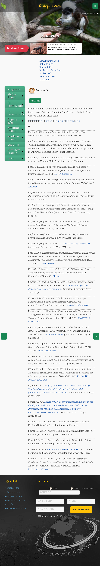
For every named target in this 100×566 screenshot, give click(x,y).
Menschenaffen (47, 76)
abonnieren (81, 509)
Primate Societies (54, 334)
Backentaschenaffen (50, 70)
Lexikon (16, 158)
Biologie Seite (49, 6)
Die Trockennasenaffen (16, 112)
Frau (76, 488)
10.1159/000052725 (47, 350)
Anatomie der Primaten (16, 129)
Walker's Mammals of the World (63, 449)
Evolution (44, 79)
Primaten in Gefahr (16, 120)
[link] (97, 14)
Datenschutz (12, 492)
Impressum (12, 488)
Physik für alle (13, 496)
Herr (55, 488)
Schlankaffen (46, 73)
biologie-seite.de (14, 89)
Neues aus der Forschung (16, 151)
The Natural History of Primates (74, 243)
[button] (86, 48)
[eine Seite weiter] (96, 336)
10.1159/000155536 (63, 174)
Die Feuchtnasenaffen (16, 104)
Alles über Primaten (16, 95)
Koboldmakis (46, 64)
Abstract (32, 186)
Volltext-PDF (82, 305)
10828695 (70, 305)
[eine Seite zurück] (4, 336)
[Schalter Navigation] (95, 6)
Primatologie (35, 100)
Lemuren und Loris (49, 61)
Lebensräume (13, 144)
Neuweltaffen (46, 67)
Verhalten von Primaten (16, 137)
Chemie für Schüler (16, 508)
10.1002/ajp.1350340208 (39, 469)
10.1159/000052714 (46, 263)
